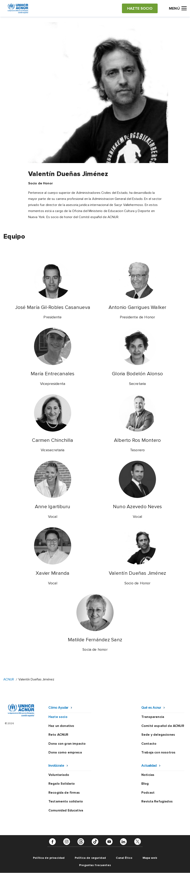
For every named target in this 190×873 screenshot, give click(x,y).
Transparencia (152, 717)
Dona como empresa (65, 752)
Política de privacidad (49, 858)
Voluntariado (58, 775)
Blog (145, 784)
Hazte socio (57, 717)
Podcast (148, 793)
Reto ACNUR (58, 735)
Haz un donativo (61, 726)
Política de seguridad (90, 858)
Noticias (147, 775)
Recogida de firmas (64, 793)
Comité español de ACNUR (162, 726)
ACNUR (8, 679)
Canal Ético (124, 858)
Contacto (148, 744)
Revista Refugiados (157, 801)
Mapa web (150, 858)
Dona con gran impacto (67, 744)
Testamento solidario (65, 801)
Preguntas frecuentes (95, 865)
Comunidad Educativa (65, 810)
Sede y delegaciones (158, 735)
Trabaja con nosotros (158, 752)
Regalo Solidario (61, 784)
